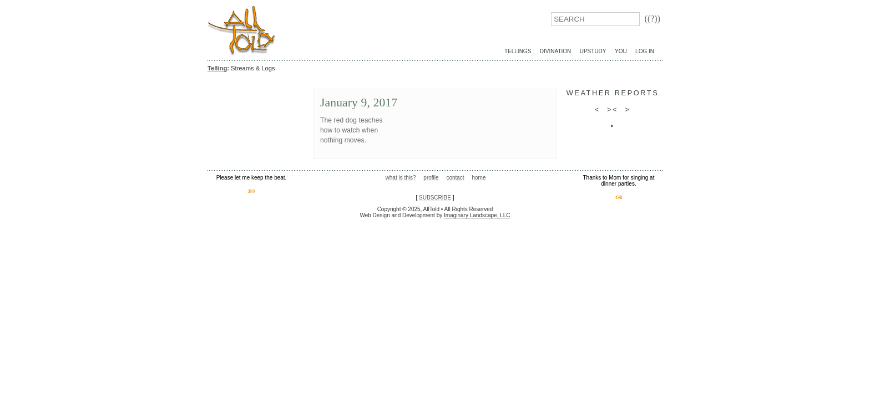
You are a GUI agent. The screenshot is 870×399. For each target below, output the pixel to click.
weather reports (612, 93)
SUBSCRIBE (435, 198)
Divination (555, 51)
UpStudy (593, 51)
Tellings (517, 51)
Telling (217, 68)
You (621, 51)
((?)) (652, 18)
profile (430, 178)
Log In (644, 51)
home (478, 178)
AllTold (241, 30)
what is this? (401, 178)
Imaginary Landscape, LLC (477, 215)
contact (455, 178)
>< (612, 109)
